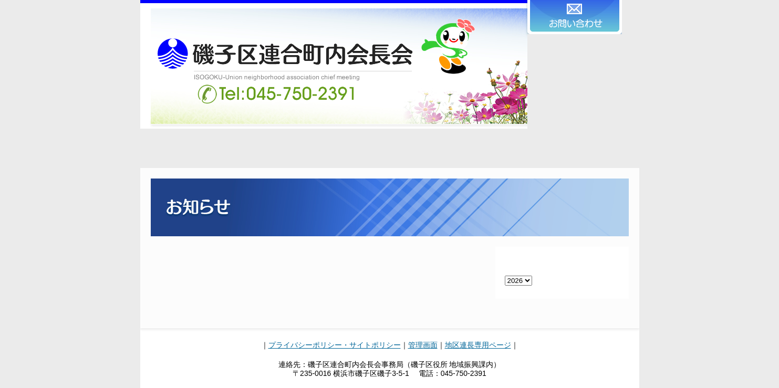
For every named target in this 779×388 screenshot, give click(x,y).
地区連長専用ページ (478, 345)
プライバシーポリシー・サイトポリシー (334, 345)
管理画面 (423, 345)
